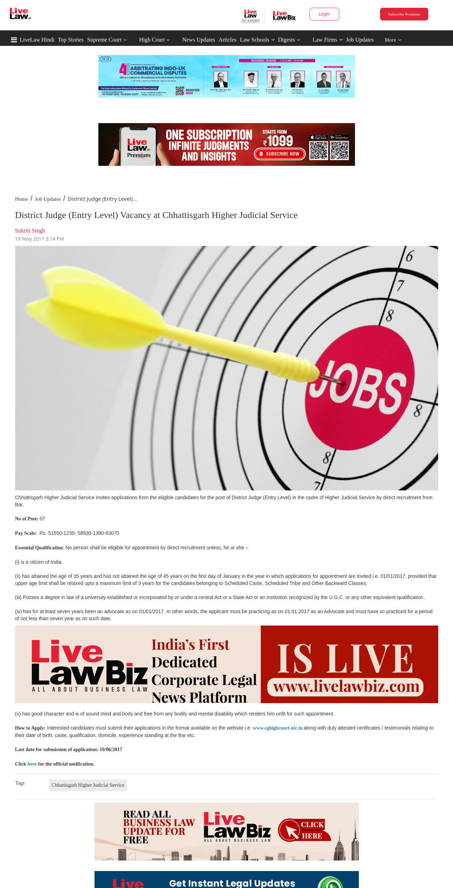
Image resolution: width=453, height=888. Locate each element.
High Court (152, 40)
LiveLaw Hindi (37, 40)
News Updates (198, 40)
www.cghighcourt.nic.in (277, 728)
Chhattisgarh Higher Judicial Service (88, 785)
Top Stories (71, 40)
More (393, 40)
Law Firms (328, 40)
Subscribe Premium (404, 14)
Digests (286, 40)
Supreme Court (104, 40)
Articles (228, 40)
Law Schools (257, 40)
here (32, 764)
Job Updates (360, 40)
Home (21, 199)
